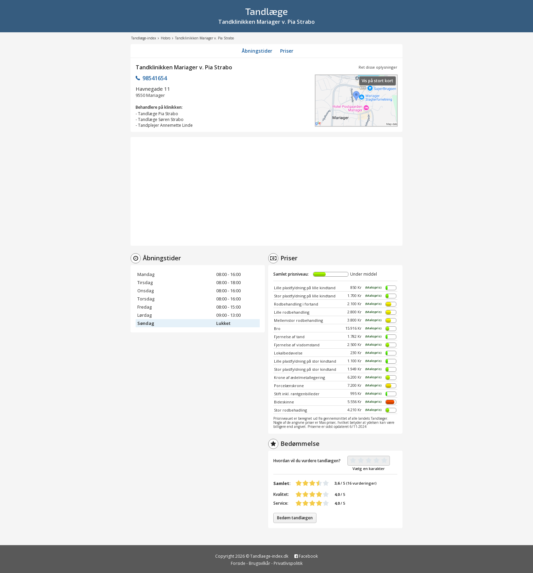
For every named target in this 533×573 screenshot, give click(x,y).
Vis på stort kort (377, 81)
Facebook (306, 556)
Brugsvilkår (259, 563)
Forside (238, 563)
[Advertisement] (266, 191)
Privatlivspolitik (288, 563)
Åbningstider (257, 51)
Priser (286, 51)
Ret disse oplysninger (378, 67)
